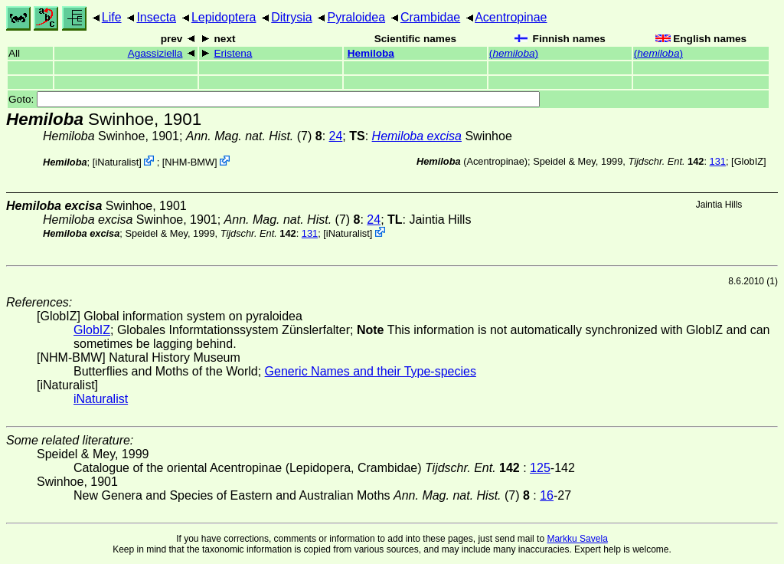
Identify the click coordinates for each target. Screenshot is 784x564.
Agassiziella (155, 53)
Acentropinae (511, 17)
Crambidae (430, 17)
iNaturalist (117, 162)
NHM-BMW (189, 162)
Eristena (233, 53)
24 (336, 136)
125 (540, 467)
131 (718, 161)
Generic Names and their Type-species (370, 371)
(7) (254, 136)
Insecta (156, 17)
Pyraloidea (356, 17)
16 (547, 495)
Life (112, 17)
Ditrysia (291, 17)
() (513, 53)
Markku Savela (577, 538)
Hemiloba (371, 53)
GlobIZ (748, 161)
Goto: (274, 99)
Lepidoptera (223, 17)
